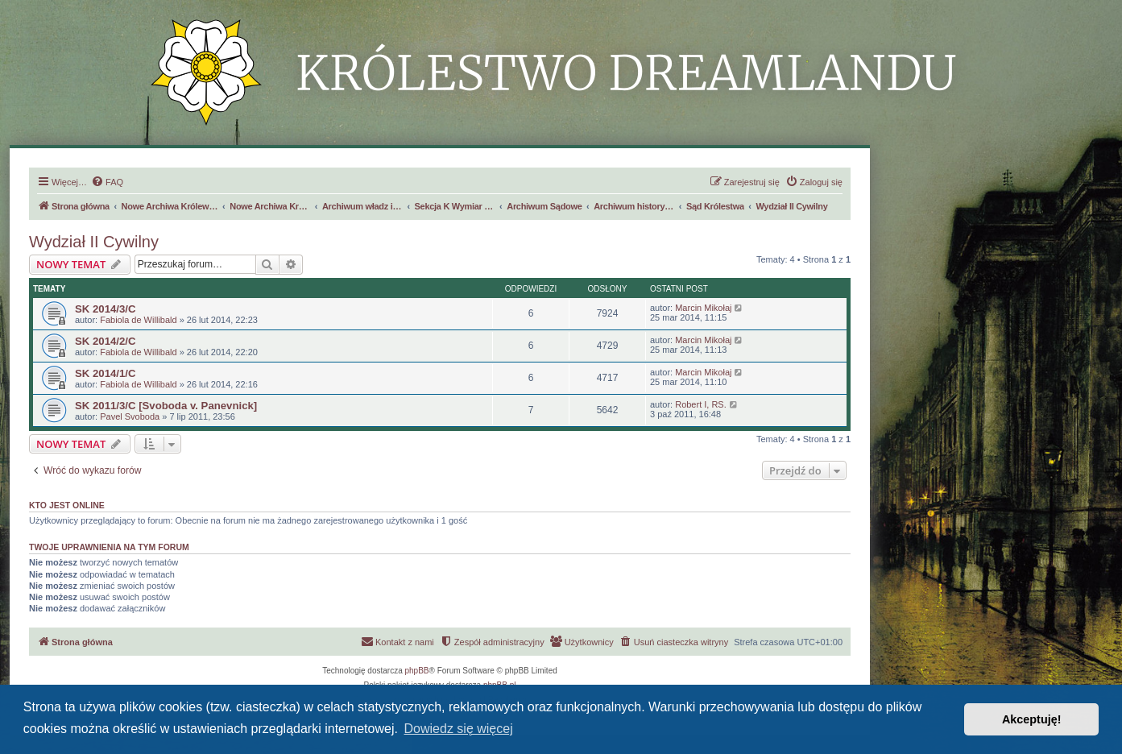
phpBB (417, 670)
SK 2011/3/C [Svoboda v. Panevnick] (166, 406)
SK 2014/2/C (105, 341)
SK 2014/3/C (105, 309)
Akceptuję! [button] (1032, 719)
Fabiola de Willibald (138, 320)
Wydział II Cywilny (94, 242)
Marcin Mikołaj (703, 308)
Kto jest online (67, 505)
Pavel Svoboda (129, 416)
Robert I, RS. (701, 404)
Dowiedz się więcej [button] (458, 728)
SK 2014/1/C (105, 373)
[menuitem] (107, 182)
